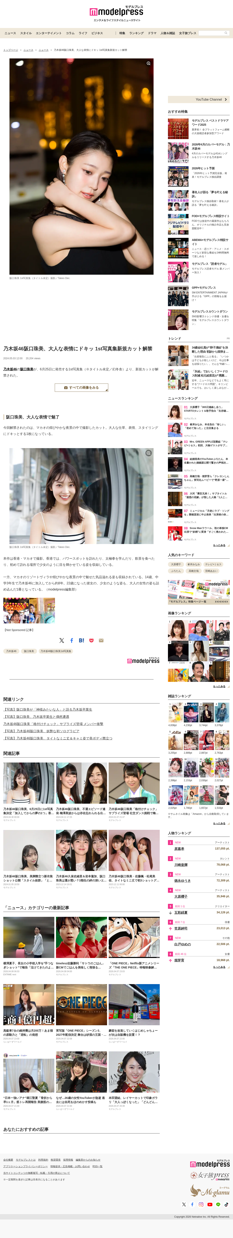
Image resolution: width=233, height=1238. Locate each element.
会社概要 (8, 1159)
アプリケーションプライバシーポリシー (25, 1166)
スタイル (26, 33)
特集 (122, 33)
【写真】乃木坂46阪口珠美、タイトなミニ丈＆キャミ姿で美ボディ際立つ (57, 738)
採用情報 (68, 1159)
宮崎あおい (211, 571)
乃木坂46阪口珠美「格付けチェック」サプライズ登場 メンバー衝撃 (53, 724)
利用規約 (43, 1159)
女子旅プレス (187, 33)
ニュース (10, 33)
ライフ (83, 33)
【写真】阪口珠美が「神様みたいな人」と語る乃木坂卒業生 (47, 709)
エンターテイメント (49, 33)
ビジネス (97, 33)
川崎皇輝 (181, 865)
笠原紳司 (181, 928)
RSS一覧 (98, 1166)
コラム (70, 33)
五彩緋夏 (181, 912)
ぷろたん (176, 571)
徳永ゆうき (182, 880)
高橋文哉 (194, 571)
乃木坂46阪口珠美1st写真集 (56, 651)
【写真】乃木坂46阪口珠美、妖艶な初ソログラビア (41, 731)
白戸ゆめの (182, 944)
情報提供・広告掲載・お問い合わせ (70, 1166)
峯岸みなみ (194, 564)
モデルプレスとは (26, 1159)
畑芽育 (179, 960)
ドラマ (152, 33)
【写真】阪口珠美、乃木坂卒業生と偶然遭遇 (36, 716)
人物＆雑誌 (168, 33)
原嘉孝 (179, 849)
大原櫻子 (176, 564)
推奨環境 (56, 1159)
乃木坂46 (10, 369)
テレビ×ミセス (213, 564)
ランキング (136, 33)
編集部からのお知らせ (88, 1159)
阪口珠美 (26, 369)
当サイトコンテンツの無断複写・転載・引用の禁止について (36, 1173)
